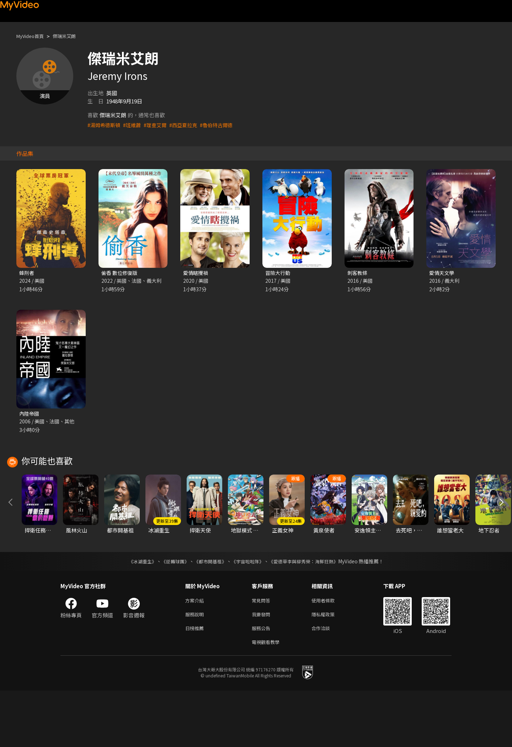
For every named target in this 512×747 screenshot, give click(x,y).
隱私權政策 (329, 668)
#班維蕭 (134, 125)
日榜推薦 (196, 683)
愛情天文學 (442, 273)
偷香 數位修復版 (120, 273)
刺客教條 (358, 273)
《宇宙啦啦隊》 (248, 613)
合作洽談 (326, 683)
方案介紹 (196, 653)
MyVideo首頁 (32, 36)
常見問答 (262, 653)
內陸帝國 (30, 414)
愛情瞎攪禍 (196, 273)
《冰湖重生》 (136, 613)
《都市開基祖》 (208, 613)
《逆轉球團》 (171, 613)
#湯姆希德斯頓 (104, 125)
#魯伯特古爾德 (223, 125)
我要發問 (262, 668)
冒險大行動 (278, 273)
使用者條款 (329, 653)
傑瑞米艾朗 (71, 36)
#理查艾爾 (159, 125)
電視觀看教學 (268, 698)
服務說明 (196, 668)
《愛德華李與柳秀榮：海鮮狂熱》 (308, 613)
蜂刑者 (27, 273)
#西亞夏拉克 (188, 125)
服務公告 (262, 683)
